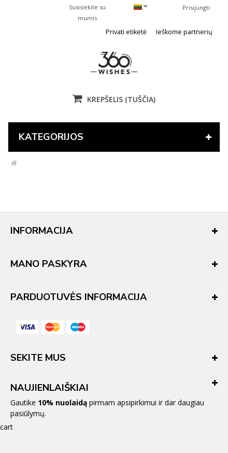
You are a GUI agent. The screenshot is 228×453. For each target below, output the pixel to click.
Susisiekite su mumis (87, 12)
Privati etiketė (126, 31)
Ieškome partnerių (184, 31)
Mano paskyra (48, 264)
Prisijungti (196, 7)
